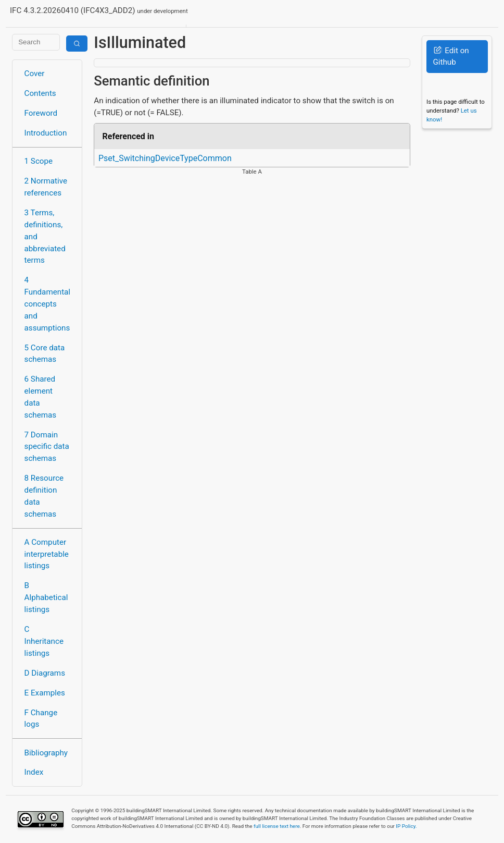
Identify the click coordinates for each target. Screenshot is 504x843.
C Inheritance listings (44, 641)
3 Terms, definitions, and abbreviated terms (45, 236)
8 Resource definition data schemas (44, 495)
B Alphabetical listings (46, 597)
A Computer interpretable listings (46, 554)
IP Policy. (406, 826)
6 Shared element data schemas (40, 396)
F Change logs (41, 718)
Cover (34, 73)
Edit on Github (451, 56)
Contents (40, 93)
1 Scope (38, 161)
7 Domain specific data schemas (46, 446)
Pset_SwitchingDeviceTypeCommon (165, 158)
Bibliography (46, 753)
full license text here (277, 826)
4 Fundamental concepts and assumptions (47, 303)
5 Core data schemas (44, 353)
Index (34, 772)
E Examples (44, 693)
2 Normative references (46, 187)
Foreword (41, 113)
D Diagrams (44, 673)
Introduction (45, 133)
